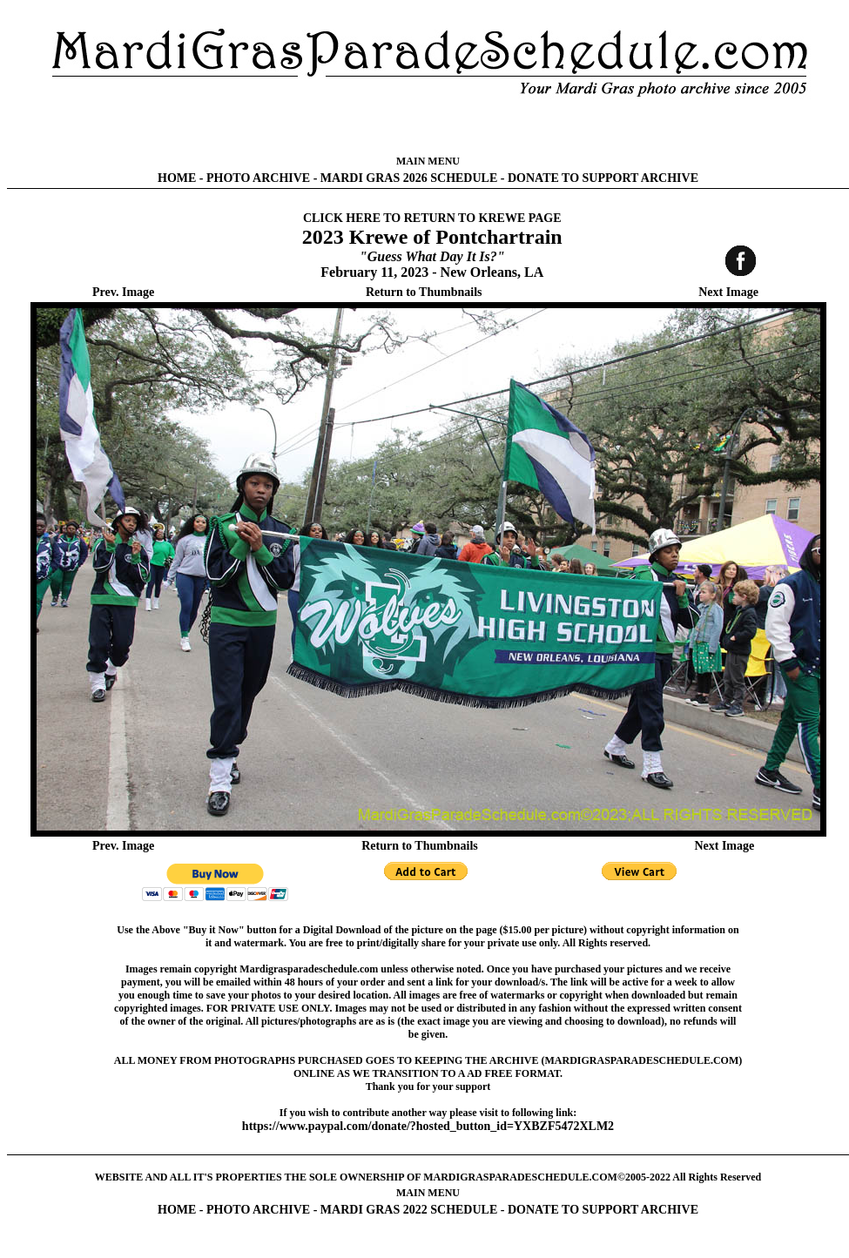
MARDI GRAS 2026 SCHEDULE (408, 178)
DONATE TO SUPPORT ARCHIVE (603, 178)
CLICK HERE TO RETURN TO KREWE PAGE (432, 218)
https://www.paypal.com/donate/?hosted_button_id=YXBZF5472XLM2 (428, 1126)
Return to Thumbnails (424, 292)
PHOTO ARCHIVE (258, 178)
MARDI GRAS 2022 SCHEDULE (408, 1209)
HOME (177, 178)
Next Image (728, 292)
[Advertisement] (428, 126)
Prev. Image (123, 292)
